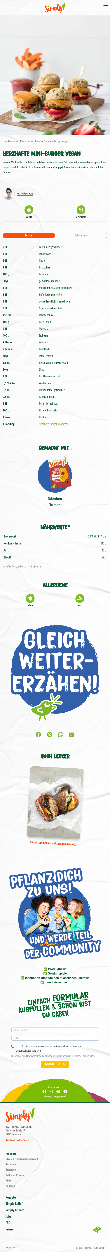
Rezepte (25, 141)
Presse (9, 1229)
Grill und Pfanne (15, 1175)
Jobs (8, 1217)
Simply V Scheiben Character (53, 424)
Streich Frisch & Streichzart (22, 1159)
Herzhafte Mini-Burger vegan (52, 141)
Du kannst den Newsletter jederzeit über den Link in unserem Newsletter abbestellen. (53, 1056)
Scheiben (11, 1170)
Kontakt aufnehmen (17, 1140)
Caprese (10, 1186)
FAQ (8, 1223)
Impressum (11, 1247)
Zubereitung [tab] (81, 235)
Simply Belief (14, 1204)
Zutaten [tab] (29, 235)
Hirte (8, 1180)
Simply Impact (15, 1210)
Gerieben (11, 1164)
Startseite (9, 141)
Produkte (11, 1154)
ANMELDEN (55, 1064)
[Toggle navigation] (106, 4)
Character (55, 480)
